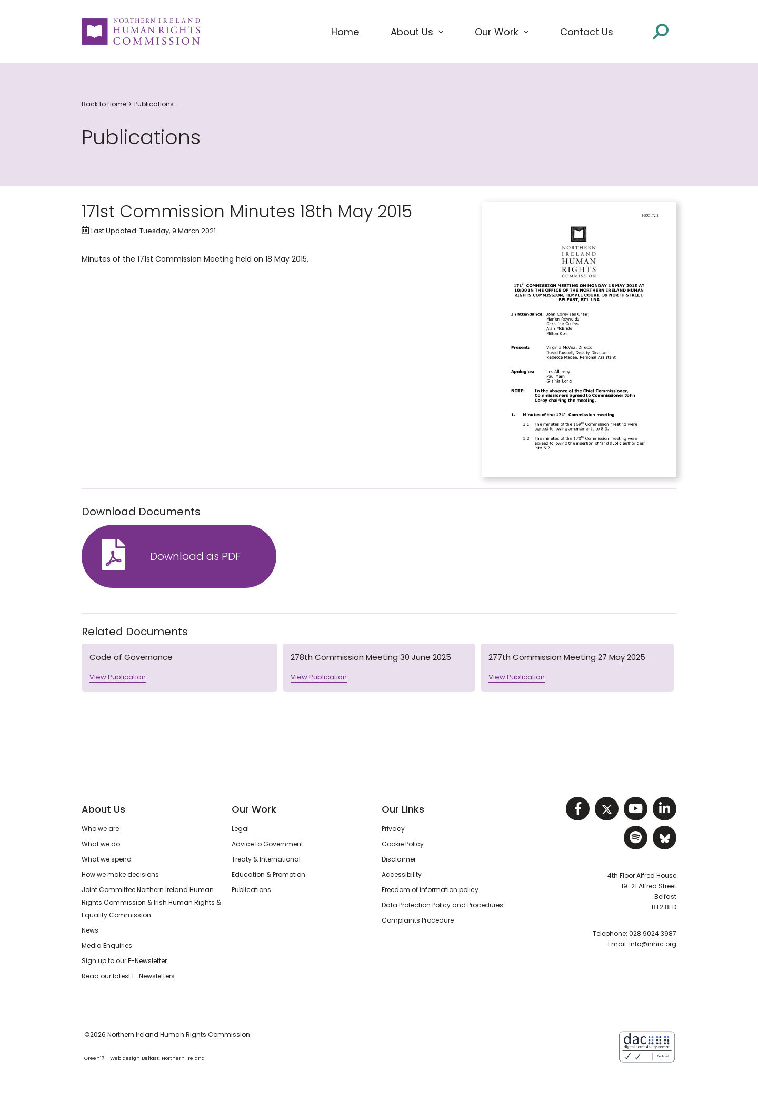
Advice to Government (267, 843)
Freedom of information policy (430, 889)
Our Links (403, 809)
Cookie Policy (403, 843)
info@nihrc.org (652, 943)
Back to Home (104, 103)
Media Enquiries (107, 945)
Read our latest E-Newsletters (128, 976)
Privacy (393, 828)
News (90, 930)
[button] (417, 32)
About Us (103, 809)
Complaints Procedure (418, 920)
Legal (240, 828)
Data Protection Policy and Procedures (442, 904)
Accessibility (402, 874)
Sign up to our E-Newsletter (124, 960)
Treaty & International (266, 859)
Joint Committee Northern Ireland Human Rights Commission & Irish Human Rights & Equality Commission (151, 902)
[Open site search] (660, 31)
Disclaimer (399, 859)
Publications (154, 103)
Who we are (100, 828)
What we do (101, 843)
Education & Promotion (268, 874)
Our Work (254, 809)
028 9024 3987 (652, 933)
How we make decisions (120, 874)
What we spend (107, 859)
